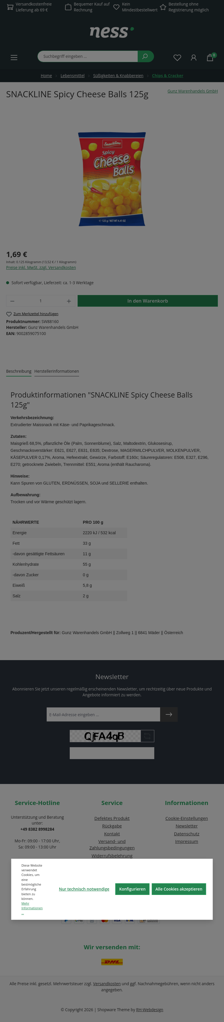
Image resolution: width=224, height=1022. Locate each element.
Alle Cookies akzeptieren (178, 889)
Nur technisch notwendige (84, 889)
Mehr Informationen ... (32, 908)
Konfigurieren (132, 889)
